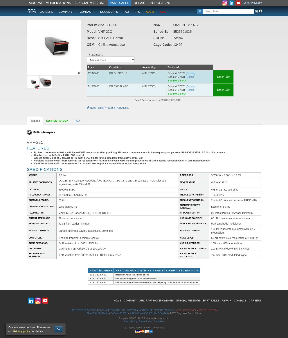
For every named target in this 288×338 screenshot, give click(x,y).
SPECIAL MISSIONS (90, 3)
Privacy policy (21, 331)
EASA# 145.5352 (119, 313)
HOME (117, 300)
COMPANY (130, 300)
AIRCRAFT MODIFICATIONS (50, 3)
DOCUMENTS (109, 11)
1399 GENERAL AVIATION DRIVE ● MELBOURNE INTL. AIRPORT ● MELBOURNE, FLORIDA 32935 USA (122, 310)
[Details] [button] (190, 73)
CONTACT (240, 300)
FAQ (126, 11)
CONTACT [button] (87, 11)
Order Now (223, 76)
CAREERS (46, 11)
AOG (163, 11)
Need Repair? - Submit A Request (108, 107)
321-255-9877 (189, 310)
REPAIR (139, 3)
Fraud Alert (159, 321)
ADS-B (150, 11)
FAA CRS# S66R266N (97, 313)
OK (58, 329)
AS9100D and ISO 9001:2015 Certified (149, 313)
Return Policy (145, 321)
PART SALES (119, 3)
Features (35, 120)
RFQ (137, 11)
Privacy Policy (130, 321)
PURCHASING (160, 3)
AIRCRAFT (156, 300)
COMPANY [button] (66, 11)
